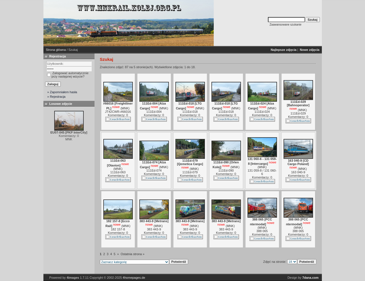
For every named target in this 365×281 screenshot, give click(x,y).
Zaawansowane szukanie (285, 24)
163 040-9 (298, 172)
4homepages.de (134, 277)
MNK (124, 108)
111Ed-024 (262, 111)
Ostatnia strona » (132, 254)
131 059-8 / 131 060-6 (261, 172)
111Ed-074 (154, 170)
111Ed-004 (154, 111)
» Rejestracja (56, 96)
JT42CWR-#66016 (118, 111)
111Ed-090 (226, 170)
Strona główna (56, 49)
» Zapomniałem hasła (62, 92)
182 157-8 (118, 229)
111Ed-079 (190, 172)
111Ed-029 (298, 113)
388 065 (262, 231)
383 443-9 (154, 229)
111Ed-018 (190, 111)
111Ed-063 (118, 172)
